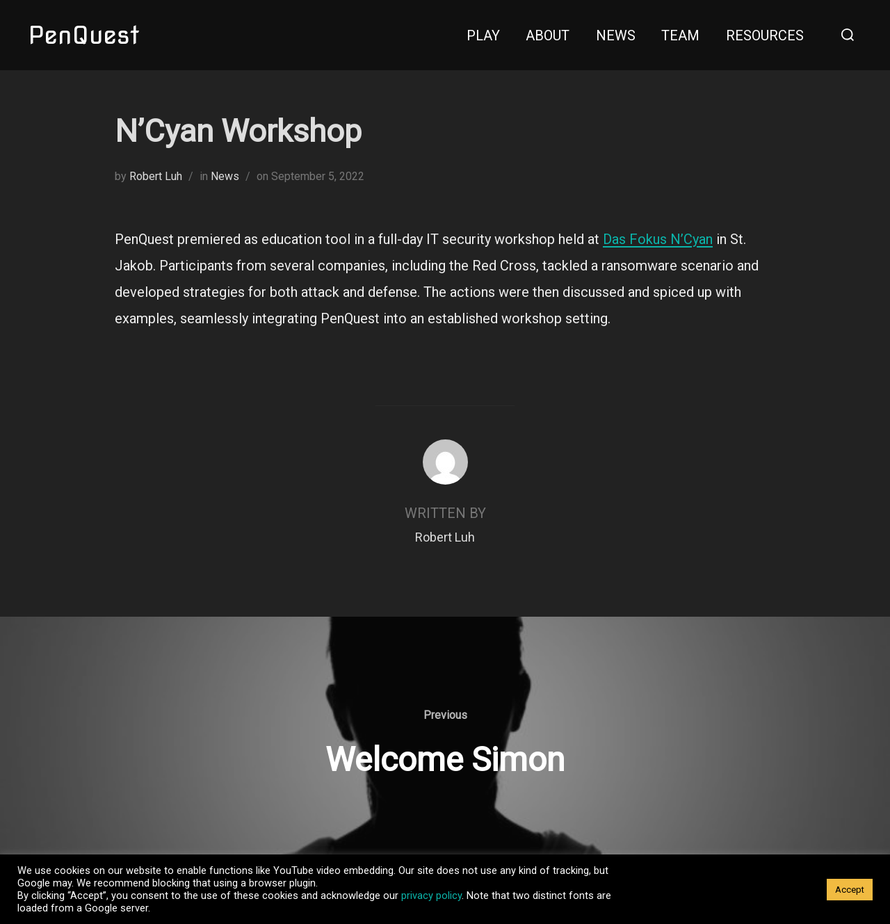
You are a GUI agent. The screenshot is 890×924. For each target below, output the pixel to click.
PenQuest (84, 34)
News (616, 35)
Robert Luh (155, 176)
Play (483, 35)
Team (680, 35)
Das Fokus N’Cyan (658, 239)
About (547, 35)
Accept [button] (849, 889)
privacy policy (431, 895)
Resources (765, 35)
